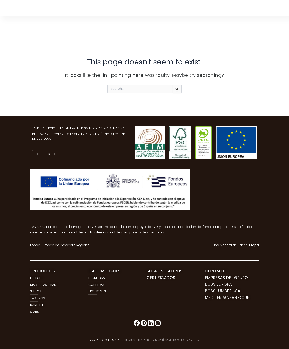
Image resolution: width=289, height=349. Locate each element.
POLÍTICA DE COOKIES (131, 340)
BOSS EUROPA (218, 284)
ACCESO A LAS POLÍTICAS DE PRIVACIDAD (164, 340)
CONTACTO (216, 271)
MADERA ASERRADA (44, 284)
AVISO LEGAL (193, 340)
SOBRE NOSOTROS (164, 271)
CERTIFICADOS (161, 277)
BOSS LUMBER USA (222, 291)
